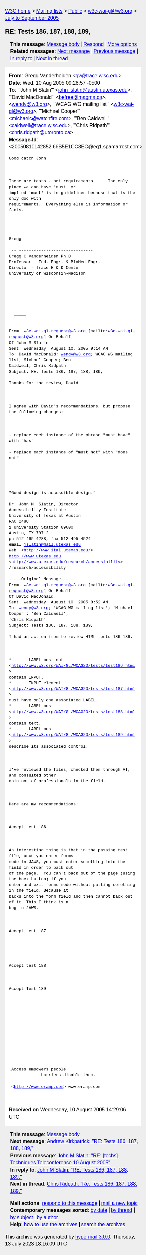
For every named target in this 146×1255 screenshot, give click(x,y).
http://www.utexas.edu (35, 556)
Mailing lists (49, 11)
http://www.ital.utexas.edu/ (57, 550)
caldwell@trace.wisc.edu (39, 125)
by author (47, 1217)
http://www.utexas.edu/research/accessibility (65, 562)
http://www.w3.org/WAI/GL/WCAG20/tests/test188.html (73, 712)
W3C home (17, 11)
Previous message (115, 51)
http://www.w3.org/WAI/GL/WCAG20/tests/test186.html (73, 666)
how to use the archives (50, 1224)
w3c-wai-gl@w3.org (110, 11)
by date (98, 1210)
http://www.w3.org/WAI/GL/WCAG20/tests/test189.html (73, 735)
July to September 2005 (32, 18)
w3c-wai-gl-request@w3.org (55, 331)
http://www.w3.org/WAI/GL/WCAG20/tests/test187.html (73, 689)
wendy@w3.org (29, 104)
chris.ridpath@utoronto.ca (41, 132)
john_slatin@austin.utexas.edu (92, 90)
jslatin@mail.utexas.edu (52, 545)
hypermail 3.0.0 (92, 1236)
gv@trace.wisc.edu (97, 75)
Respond (93, 44)
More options (122, 44)
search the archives (103, 1224)
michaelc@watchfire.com (40, 118)
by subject (21, 1217)
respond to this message (69, 1203)
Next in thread (52, 58)
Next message (73, 51)
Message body (63, 44)
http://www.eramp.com (38, 1087)
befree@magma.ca (80, 97)
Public (75, 11)
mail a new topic (119, 1203)
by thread (121, 1210)
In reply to (21, 58)
